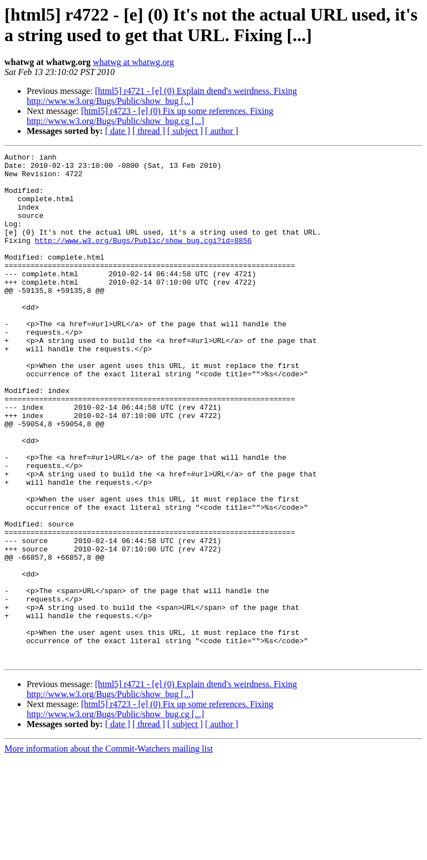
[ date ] (117, 131)
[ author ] (222, 131)
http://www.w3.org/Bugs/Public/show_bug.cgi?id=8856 (143, 258)
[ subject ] (185, 131)
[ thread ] (148, 131)
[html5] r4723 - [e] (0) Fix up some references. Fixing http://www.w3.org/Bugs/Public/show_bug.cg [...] (150, 116)
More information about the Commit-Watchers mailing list (108, 850)
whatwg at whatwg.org (133, 62)
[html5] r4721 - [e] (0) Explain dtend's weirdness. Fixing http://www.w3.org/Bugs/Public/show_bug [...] (162, 96)
